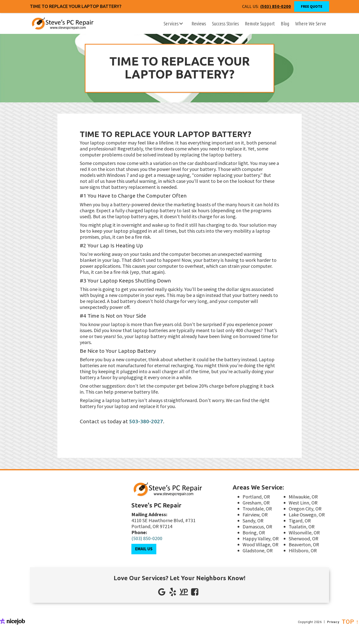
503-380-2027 (146, 421)
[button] (173, 24)
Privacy (334, 621)
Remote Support (260, 23)
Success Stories (225, 23)
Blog (285, 23)
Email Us (144, 549)
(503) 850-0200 (146, 538)
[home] (52, 24)
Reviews (198, 23)
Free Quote (311, 6)
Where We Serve (310, 23)
